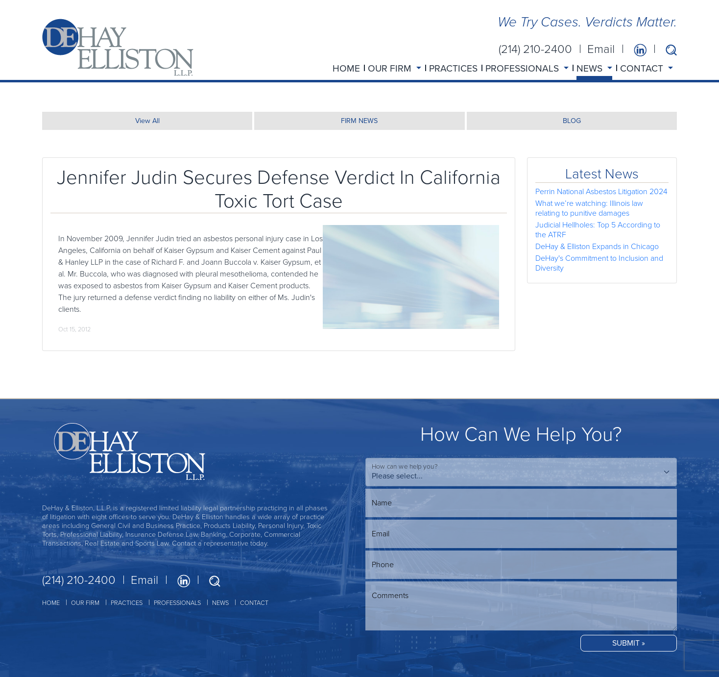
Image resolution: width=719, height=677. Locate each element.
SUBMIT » (628, 643)
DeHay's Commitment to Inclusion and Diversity (599, 263)
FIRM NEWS (359, 120)
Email (601, 49)
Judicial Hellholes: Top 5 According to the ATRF (597, 229)
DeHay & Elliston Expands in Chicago (597, 246)
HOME (346, 68)
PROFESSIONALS (177, 602)
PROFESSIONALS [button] (523, 68)
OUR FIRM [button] (391, 68)
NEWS (220, 602)
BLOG (572, 120)
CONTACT (254, 602)
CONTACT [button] (643, 68)
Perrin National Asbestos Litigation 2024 (601, 191)
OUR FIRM (85, 602)
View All (147, 120)
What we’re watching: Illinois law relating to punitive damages (589, 208)
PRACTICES (453, 68)
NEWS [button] (590, 68)
